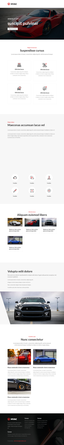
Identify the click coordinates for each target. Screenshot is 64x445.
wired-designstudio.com (20, 441)
